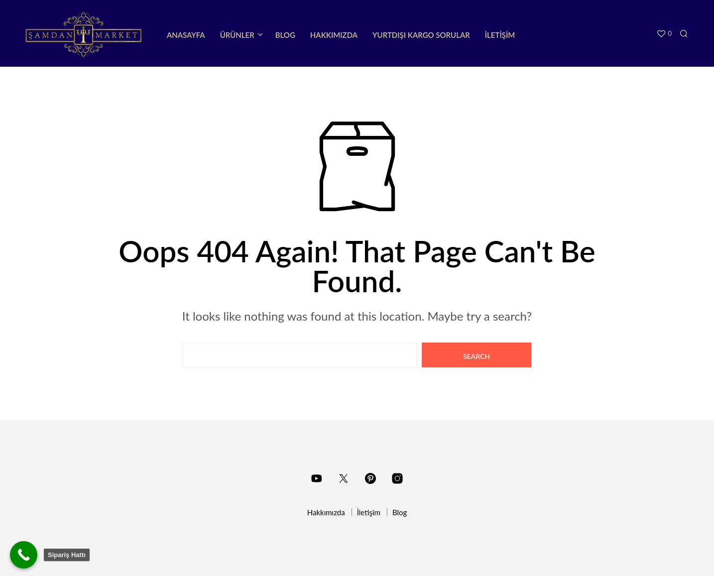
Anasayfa (186, 34)
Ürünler (237, 34)
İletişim (500, 34)
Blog (285, 34)
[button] (664, 34)
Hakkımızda (333, 34)
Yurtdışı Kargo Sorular (421, 34)
